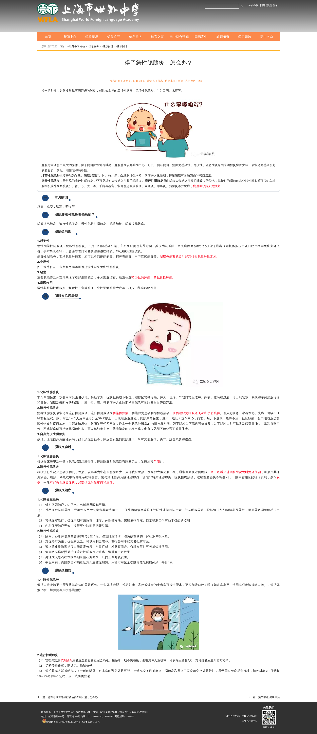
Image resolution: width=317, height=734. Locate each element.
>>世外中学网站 (75, 46)
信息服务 (135, 37)
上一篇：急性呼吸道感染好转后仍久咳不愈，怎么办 (67, 697)
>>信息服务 (92, 46)
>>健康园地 (120, 46)
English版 (253, 5)
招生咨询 (266, 37)
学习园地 (244, 37)
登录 (275, 5)
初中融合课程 (179, 37)
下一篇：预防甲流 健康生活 (264, 697)
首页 (48, 37)
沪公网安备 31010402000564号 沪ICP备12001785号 (71, 721)
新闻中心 (69, 37)
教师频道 (222, 37)
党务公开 (113, 37)
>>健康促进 (106, 46)
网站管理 (265, 5)
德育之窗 (157, 37)
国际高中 (200, 37)
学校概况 (91, 37)
